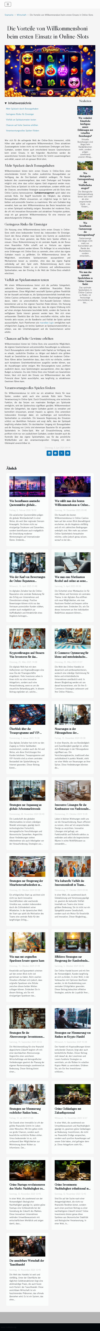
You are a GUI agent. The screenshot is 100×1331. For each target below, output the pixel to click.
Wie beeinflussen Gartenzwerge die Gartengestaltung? (86, 228)
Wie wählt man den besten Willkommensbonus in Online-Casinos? (72, 505)
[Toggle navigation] (8, 4)
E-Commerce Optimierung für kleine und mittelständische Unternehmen (71, 656)
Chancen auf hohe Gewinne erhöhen (22, 125)
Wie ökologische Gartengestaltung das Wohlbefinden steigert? (85, 181)
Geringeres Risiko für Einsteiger (20, 114)
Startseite (9, 14)
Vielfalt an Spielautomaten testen (21, 119)
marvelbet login (47, 322)
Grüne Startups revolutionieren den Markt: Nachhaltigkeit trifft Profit (27, 1188)
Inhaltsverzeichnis (19, 103)
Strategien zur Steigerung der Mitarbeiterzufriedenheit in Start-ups (26, 884)
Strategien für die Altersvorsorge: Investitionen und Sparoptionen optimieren (26, 1036)
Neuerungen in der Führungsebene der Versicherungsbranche (67, 732)
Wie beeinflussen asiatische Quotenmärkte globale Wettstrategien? (24, 505)
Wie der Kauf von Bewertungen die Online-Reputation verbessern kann (27, 581)
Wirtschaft (21, 14)
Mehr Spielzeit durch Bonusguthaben (22, 108)
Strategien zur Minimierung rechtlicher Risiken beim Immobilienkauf (24, 1112)
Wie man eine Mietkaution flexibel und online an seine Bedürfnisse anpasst (70, 581)
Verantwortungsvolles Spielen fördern (22, 130)
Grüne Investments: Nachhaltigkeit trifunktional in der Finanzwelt (72, 1188)
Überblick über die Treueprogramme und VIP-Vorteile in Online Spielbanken (26, 732)
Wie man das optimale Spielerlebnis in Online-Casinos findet (85, 278)
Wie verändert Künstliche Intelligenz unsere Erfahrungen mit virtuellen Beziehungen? (85, 126)
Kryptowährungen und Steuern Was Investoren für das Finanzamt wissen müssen (26, 656)
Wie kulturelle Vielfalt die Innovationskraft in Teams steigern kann (69, 884)
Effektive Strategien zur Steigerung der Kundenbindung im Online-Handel (72, 960)
